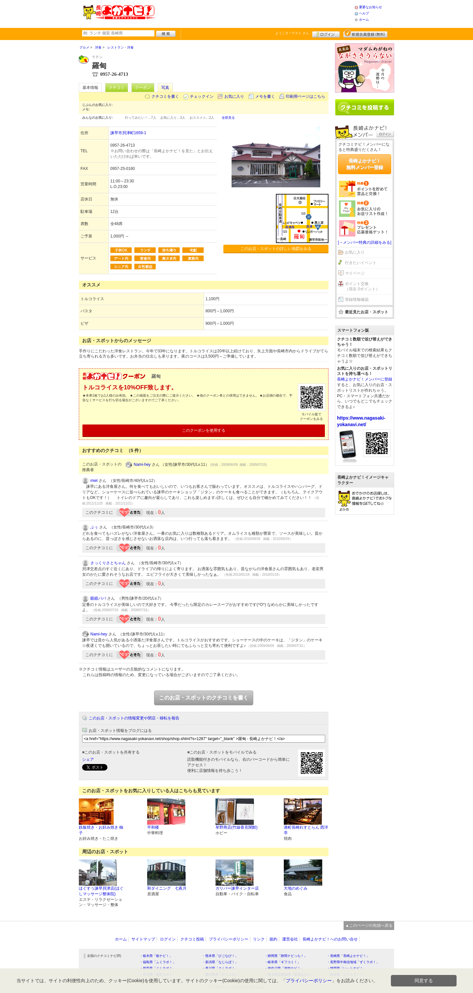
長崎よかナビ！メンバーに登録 (364, 379)
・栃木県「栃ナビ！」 (156, 956)
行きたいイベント (360, 262)
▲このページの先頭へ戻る (369, 925)
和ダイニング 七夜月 (167, 888)
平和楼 (153, 827)
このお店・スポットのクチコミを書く (203, 697)
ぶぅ (94, 527)
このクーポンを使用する (203, 430)
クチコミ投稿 (192, 939)
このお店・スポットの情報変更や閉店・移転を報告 (134, 718)
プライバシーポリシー (228, 939)
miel (94, 480)
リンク (259, 939)
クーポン (143, 87)
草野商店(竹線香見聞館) (236, 827)
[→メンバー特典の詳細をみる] (365, 242)
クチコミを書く (165, 96)
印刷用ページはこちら (305, 96)
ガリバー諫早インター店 (237, 888)
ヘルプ (364, 13)
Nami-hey (142, 464)
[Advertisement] (254, 13)
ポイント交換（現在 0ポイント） (362, 286)
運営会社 (290, 939)
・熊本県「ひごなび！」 (220, 956)
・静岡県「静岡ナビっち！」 (285, 956)
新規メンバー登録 (365, 33)
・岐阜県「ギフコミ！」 (282, 962)
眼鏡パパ (98, 598)
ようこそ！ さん (292, 33)
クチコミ (116, 87)
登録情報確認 (357, 299)
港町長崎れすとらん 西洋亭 (306, 830)
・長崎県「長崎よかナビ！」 (348, 956)
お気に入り (234, 96)
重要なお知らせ (370, 7)
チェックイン (202, 96)
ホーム (364, 19)
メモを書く (265, 96)
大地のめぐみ (295, 888)
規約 (273, 939)
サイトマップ (143, 939)
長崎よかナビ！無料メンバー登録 (364, 164)
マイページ (355, 273)
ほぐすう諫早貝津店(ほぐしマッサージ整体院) (101, 891)
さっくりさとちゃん (108, 563)
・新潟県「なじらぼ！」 (220, 962)
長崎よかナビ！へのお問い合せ (330, 939)
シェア (88, 759)
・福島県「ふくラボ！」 (158, 962)
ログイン (326, 33)
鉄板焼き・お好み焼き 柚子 (101, 830)
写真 (165, 87)
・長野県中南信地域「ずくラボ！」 (353, 962)
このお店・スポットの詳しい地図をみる (275, 248)
